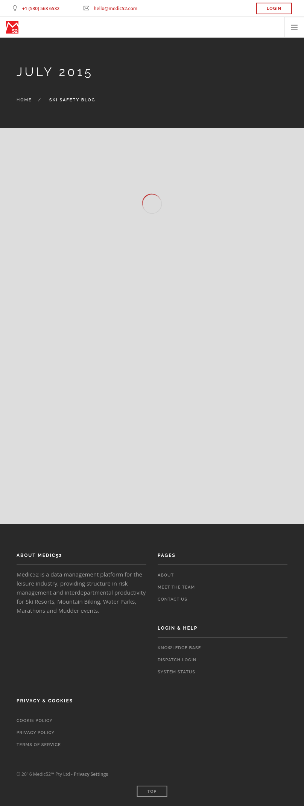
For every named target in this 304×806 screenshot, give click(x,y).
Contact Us (172, 599)
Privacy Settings (91, 774)
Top (152, 791)
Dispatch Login (177, 660)
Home (24, 100)
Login (274, 8)
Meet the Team (176, 587)
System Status (176, 672)
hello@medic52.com (115, 8)
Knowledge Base (179, 647)
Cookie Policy (35, 720)
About (166, 575)
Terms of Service (39, 744)
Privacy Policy (36, 732)
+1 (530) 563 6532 (40, 8)
